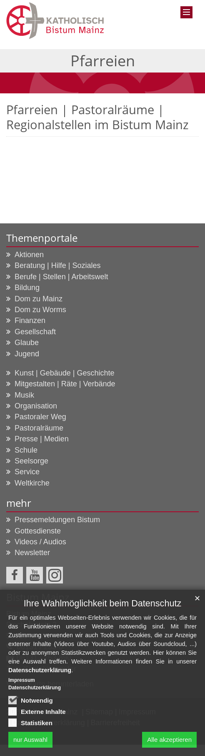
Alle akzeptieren (169, 742)
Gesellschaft (35, 332)
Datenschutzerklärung (39, 673)
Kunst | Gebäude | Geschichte (65, 373)
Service (27, 472)
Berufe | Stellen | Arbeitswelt (61, 277)
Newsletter (32, 552)
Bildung (27, 287)
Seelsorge (31, 461)
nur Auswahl (30, 742)
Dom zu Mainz (38, 299)
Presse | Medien (42, 439)
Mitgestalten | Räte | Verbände (65, 384)
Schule (26, 450)
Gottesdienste (38, 531)
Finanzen (30, 320)
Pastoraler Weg (40, 417)
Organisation (36, 406)
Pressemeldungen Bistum (57, 520)
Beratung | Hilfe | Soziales (57, 265)
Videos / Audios (40, 542)
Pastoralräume (39, 428)
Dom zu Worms (40, 309)
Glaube (27, 342)
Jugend (27, 354)
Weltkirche (32, 483)
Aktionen (29, 254)
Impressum (21, 683)
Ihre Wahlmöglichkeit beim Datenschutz (102, 606)
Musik (24, 395)
